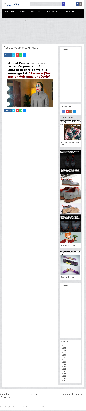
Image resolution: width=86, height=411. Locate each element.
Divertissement (9, 11)
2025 (64, 348)
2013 (64, 376)
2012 (64, 378)
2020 (64, 360)
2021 (64, 357)
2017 (64, 367)
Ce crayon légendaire (68, 277)
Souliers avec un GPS (68, 245)
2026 (64, 346)
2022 (64, 355)
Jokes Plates (35, 11)
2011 (64, 381)
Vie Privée (36, 394)
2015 (64, 371)
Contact (7, 16)
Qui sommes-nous (69, 11)
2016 (64, 369)
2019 (64, 362)
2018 (64, 364)
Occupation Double (51, 11)
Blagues (23, 11)
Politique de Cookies (72, 394)
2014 (64, 374)
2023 (64, 353)
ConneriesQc (8, 51)
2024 (64, 350)
